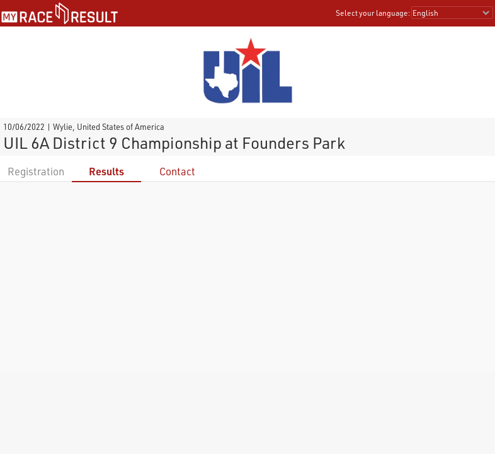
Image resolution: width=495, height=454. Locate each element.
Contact (177, 171)
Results (106, 171)
